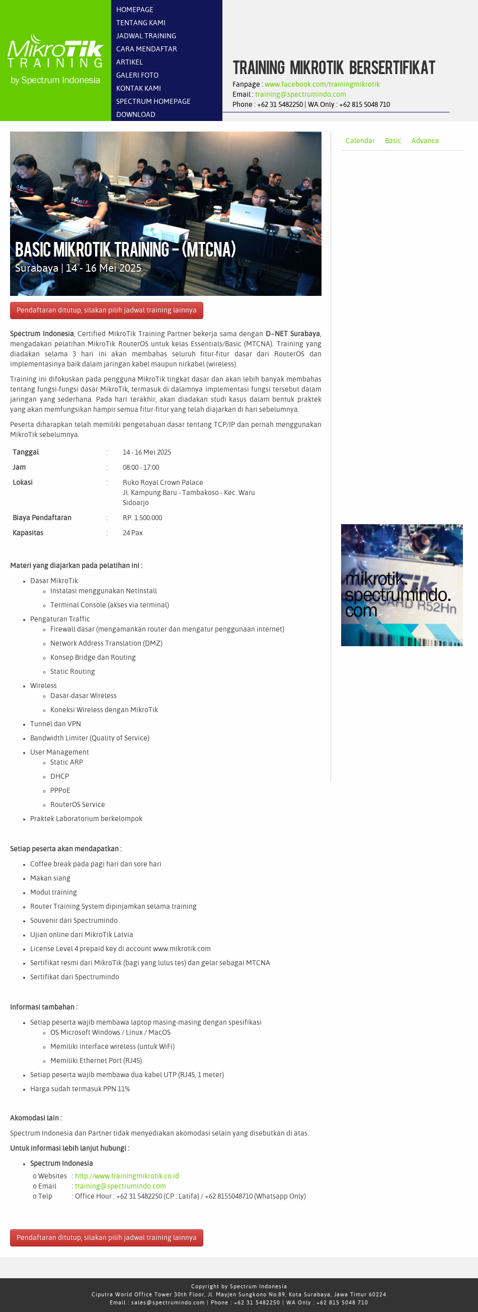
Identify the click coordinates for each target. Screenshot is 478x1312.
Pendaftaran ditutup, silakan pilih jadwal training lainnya (107, 310)
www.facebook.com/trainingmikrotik (322, 84)
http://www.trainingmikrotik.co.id (127, 1176)
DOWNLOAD (135, 114)
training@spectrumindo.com (300, 94)
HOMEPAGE (134, 10)
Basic (393, 141)
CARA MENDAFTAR (146, 49)
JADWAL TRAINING (146, 36)
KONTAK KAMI (138, 88)
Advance (425, 141)
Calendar (360, 141)
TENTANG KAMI (141, 23)
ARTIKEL (129, 62)
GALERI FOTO (137, 75)
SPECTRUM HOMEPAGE (153, 101)
